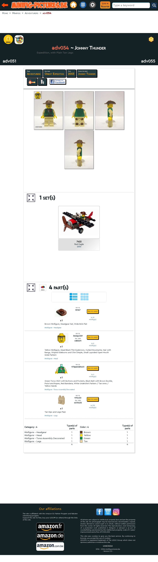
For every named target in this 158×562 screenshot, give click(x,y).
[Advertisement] (79, 24)
